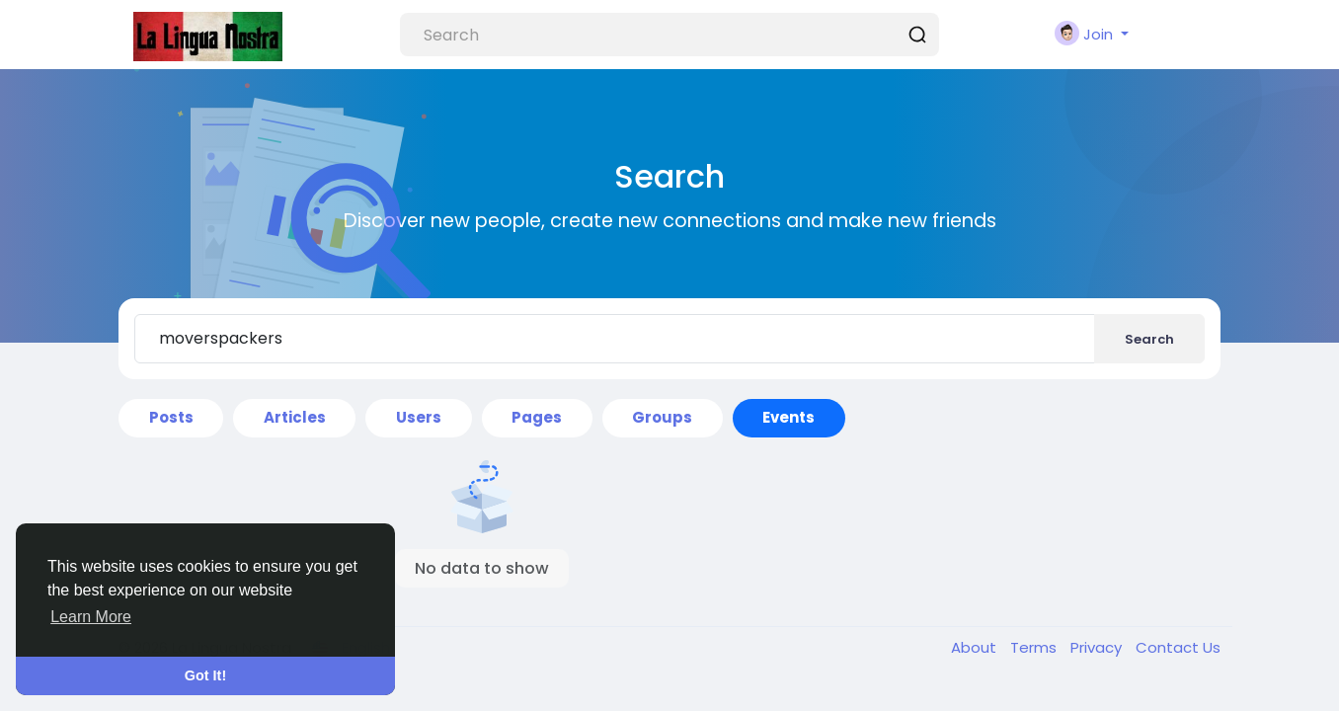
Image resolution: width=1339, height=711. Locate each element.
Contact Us (1178, 647)
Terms (1035, 647)
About (975, 647)
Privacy (1098, 647)
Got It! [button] (205, 675)
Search (1149, 339)
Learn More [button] (90, 616)
